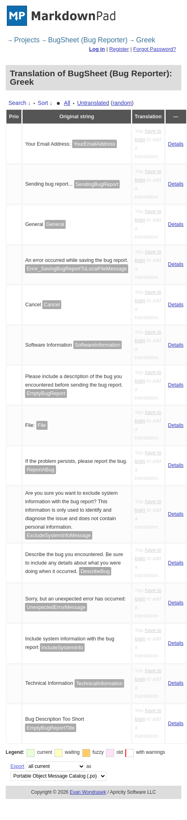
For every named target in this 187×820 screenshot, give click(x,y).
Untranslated (93, 103)
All (67, 103)
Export (17, 766)
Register (119, 49)
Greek (146, 40)
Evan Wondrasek (88, 792)
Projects (26, 40)
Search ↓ (19, 103)
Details (176, 144)
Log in (97, 49)
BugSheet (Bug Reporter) (87, 40)
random (121, 103)
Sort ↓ (45, 103)
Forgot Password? (154, 49)
